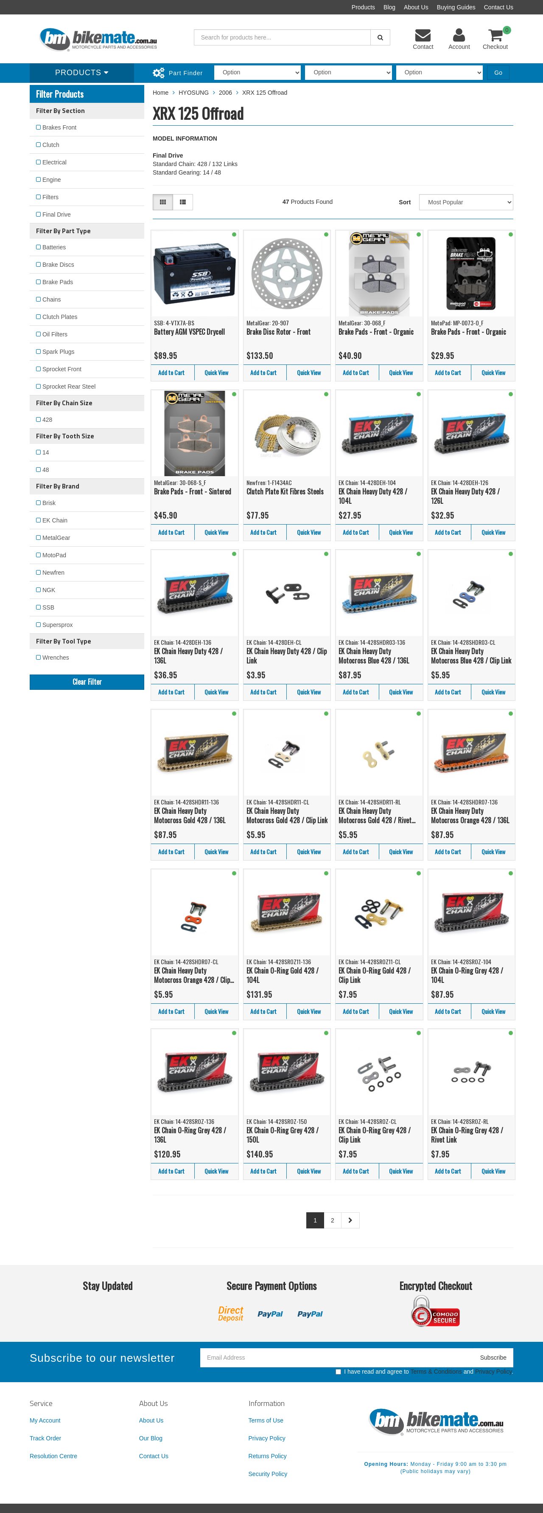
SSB (48, 607)
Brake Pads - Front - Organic (376, 331)
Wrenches (55, 657)
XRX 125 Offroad (264, 92)
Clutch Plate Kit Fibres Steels (285, 491)
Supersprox (57, 624)
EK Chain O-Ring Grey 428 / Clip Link (375, 1135)
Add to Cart (171, 372)
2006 (225, 92)
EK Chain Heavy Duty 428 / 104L (373, 496)
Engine (51, 179)
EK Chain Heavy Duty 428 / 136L (188, 656)
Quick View (216, 372)
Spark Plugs (58, 351)
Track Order (45, 1438)
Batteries (54, 247)
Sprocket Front (61, 369)
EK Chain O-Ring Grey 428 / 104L (467, 975)
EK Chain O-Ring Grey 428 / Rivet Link (467, 1135)
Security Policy (268, 1474)
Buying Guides (456, 7)
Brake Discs (58, 264)
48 (45, 469)
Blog (389, 7)
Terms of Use (266, 1420)
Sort (405, 202)
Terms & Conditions (436, 1371)
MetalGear (56, 537)
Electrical (54, 162)
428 (47, 419)
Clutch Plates (59, 316)
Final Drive (56, 214)
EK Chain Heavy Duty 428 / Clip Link (286, 656)
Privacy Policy (493, 1371)
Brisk (49, 503)
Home (160, 92)
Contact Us (498, 7)
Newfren (53, 572)
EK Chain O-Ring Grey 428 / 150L (282, 1135)
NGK (48, 590)
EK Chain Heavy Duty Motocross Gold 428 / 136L (189, 815)
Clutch (50, 144)
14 (45, 452)
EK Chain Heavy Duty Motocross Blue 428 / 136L (374, 656)
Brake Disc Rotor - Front (278, 331)
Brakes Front (59, 127)
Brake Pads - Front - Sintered (192, 491)
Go (498, 72)
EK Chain (54, 520)
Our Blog (150, 1438)
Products (363, 7)
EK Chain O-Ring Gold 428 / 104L (282, 975)
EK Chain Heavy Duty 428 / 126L (465, 496)
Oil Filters (54, 334)
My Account (45, 1420)
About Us (416, 7)
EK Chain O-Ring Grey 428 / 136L (190, 1135)
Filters (50, 197)
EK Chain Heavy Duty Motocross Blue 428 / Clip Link (471, 656)
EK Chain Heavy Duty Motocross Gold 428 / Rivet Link (375, 815)
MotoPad (54, 555)
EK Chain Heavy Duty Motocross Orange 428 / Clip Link (192, 975)
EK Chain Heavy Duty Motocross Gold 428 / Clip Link (286, 815)
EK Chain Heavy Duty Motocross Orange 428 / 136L (470, 815)
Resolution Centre (53, 1456)
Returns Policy (268, 1456)
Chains (51, 299)
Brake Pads (57, 282)
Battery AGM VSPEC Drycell (189, 331)
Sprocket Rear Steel (68, 386)
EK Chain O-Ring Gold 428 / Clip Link (375, 975)
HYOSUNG (194, 92)
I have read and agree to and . (424, 1371)
